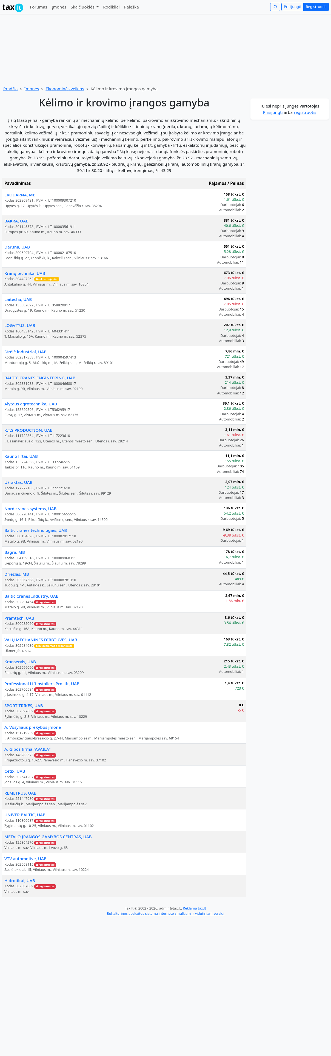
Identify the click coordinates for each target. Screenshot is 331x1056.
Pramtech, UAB (19, 618)
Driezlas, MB (16, 574)
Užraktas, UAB (18, 482)
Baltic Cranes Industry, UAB (31, 596)
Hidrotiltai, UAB (19, 880)
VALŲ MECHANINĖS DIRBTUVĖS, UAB (40, 639)
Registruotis (316, 6)
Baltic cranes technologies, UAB (35, 530)
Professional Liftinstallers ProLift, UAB (41, 683)
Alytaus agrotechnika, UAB (30, 403)
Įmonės (59, 7)
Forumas (38, 7)
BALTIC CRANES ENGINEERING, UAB (39, 377)
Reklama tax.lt (194, 908)
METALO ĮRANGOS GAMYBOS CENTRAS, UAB (48, 836)
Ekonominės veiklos (64, 88)
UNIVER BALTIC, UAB (24, 814)
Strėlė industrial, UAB (25, 351)
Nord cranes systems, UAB (30, 508)
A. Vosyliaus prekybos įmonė (32, 727)
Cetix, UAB (14, 771)
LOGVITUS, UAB (19, 325)
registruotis (305, 112)
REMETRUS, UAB (20, 793)
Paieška (131, 7)
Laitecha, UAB (18, 299)
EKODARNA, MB (20, 194)
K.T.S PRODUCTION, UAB (28, 430)
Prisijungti (292, 6)
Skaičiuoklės (83, 7)
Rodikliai (111, 7)
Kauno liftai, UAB (21, 456)
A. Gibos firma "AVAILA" (27, 749)
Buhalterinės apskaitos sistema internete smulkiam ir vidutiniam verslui (165, 913)
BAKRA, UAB (16, 221)
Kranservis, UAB (20, 661)
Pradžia (10, 88)
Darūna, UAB (17, 247)
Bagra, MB (14, 552)
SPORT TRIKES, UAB (23, 705)
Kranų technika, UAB (24, 273)
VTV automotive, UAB (25, 858)
